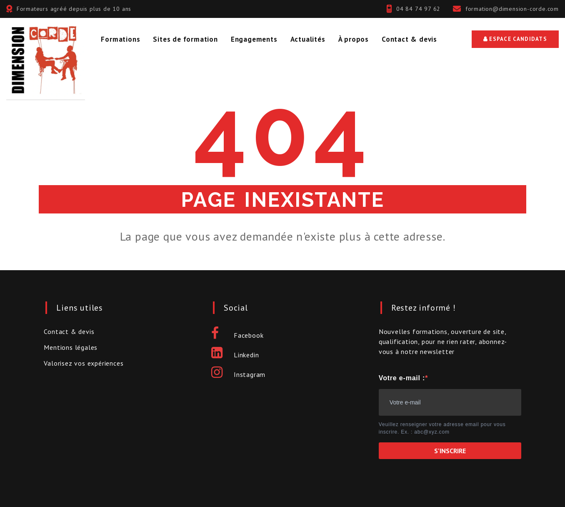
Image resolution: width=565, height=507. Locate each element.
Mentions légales (71, 347)
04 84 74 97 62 (418, 9)
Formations (120, 39)
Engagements (254, 39)
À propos (353, 39)
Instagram (238, 374)
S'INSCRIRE (450, 451)
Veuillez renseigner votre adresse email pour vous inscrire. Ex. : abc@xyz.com (442, 428)
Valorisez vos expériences (83, 363)
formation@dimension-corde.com (512, 9)
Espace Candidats (515, 39)
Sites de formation (185, 39)
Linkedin (235, 355)
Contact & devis (409, 39)
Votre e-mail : (402, 378)
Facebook (237, 335)
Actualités (307, 39)
